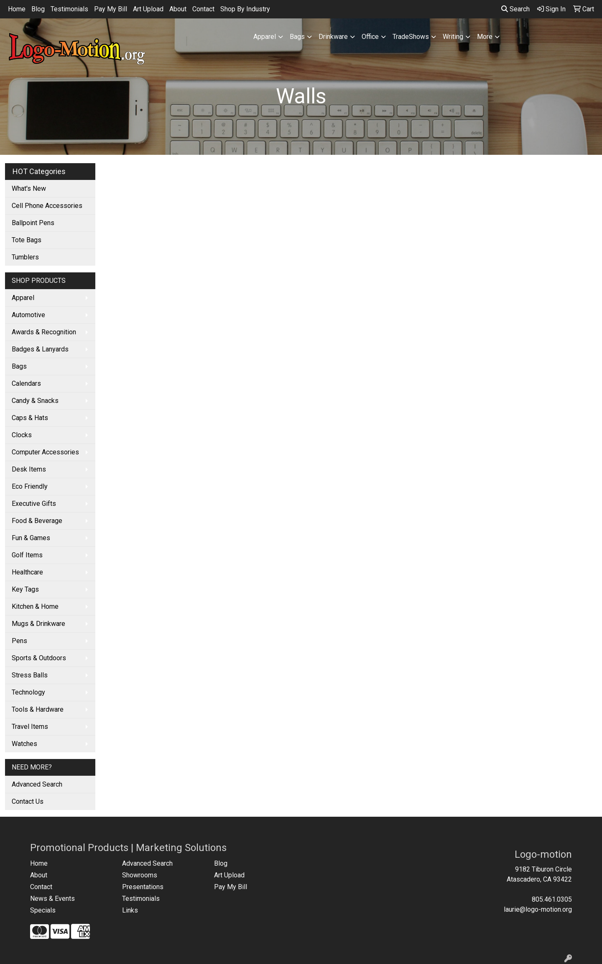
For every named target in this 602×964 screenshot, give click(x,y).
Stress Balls (30, 675)
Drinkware (333, 37)
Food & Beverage (37, 521)
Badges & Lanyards (40, 349)
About (177, 9)
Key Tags (25, 589)
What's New (29, 188)
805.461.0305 (552, 899)
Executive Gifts (34, 504)
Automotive (28, 315)
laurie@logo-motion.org (538, 909)
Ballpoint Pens (33, 223)
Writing (453, 37)
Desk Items (29, 469)
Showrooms (139, 875)
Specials (43, 910)
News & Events (52, 898)
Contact (203, 9)
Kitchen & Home (35, 606)
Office (370, 37)
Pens (19, 641)
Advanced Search (37, 784)
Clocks (22, 435)
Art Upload (148, 9)
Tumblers (25, 257)
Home (17, 9)
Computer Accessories (45, 452)
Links (130, 910)
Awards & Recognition (44, 332)
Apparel (264, 37)
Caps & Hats (30, 418)
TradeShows (411, 37)
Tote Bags (26, 240)
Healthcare (27, 572)
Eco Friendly (30, 486)
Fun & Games (31, 538)
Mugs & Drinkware (38, 624)
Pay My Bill (110, 9)
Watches (24, 744)
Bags (297, 37)
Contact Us (27, 801)
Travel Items (30, 727)
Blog (38, 9)
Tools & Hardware (38, 709)
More (484, 37)
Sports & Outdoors (39, 658)
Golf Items (27, 555)
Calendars (26, 383)
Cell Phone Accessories (47, 206)
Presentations (142, 887)
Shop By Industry (245, 9)
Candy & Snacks (35, 401)
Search (515, 9)
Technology (28, 692)
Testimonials (69, 9)
